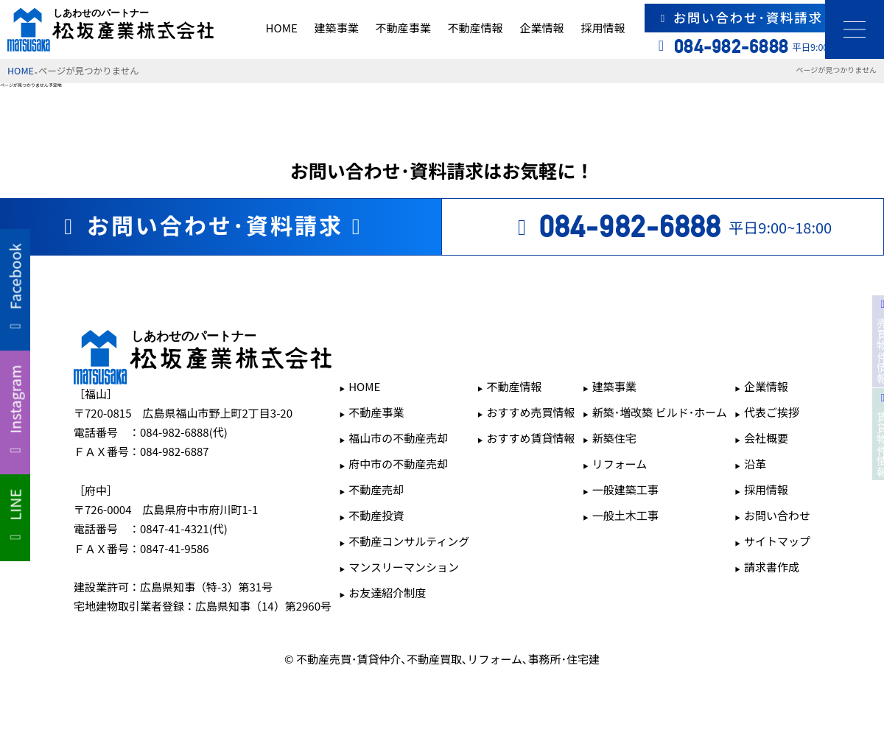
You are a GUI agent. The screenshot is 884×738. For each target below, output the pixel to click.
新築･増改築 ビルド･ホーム (659, 412)
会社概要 (766, 438)
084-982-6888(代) (184, 432)
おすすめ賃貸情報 (531, 438)
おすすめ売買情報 (531, 412)
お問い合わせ (777, 515)
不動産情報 (475, 27)
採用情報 (602, 27)
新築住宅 (614, 438)
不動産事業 (403, 27)
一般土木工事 (625, 515)
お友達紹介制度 (387, 592)
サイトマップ (777, 541)
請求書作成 (771, 566)
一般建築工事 (625, 489)
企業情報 (541, 27)
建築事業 (337, 27)
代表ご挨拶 (771, 412)
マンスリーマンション (403, 566)
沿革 (755, 463)
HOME (282, 27)
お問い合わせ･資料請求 (765, 17)
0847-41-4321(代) (184, 528)
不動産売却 (376, 489)
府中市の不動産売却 (398, 463)
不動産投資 (376, 515)
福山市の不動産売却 (398, 438)
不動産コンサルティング (408, 541)
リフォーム (620, 463)
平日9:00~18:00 (670, 227)
